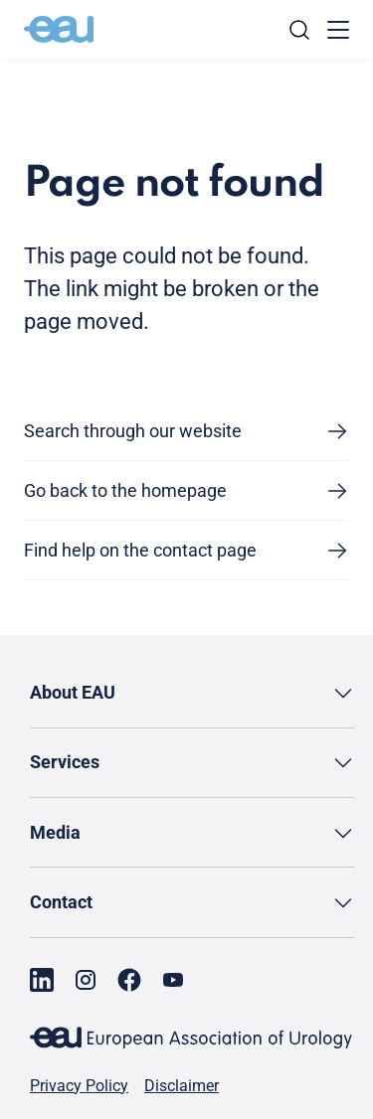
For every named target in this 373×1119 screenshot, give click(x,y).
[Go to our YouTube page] (173, 980)
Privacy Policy (79, 1086)
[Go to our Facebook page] (129, 980)
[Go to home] (58, 30)
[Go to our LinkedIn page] (42, 980)
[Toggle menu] (338, 30)
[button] (192, 693)
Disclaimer (181, 1086)
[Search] (299, 30)
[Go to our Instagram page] (85, 980)
